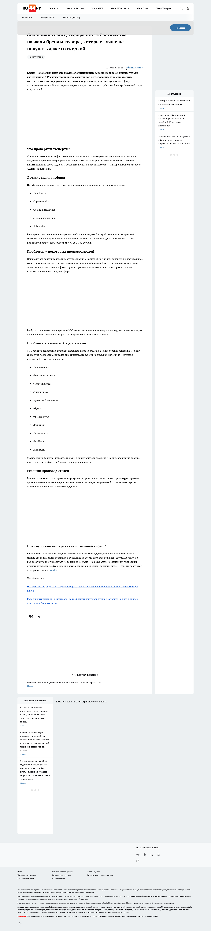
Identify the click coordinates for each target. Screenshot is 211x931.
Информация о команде (26, 875)
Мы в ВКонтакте (120, 8)
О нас (19, 872)
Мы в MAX (97, 8)
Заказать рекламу (71, 17)
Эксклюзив (26, 17)
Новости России (75, 8)
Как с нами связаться (25, 879)
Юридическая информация (62, 872)
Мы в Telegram (164, 8)
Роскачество (36, 56)
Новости (53, 8)
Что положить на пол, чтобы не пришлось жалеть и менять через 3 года (85, 684)
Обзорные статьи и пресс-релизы (100, 875)
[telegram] (40, 616)
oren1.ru (54, 570)
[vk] (31, 616)
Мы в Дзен (142, 8)
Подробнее (90, 892)
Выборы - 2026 (47, 17)
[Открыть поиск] (181, 8)
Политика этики (58, 879)
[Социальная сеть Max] (137, 860)
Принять (180, 27)
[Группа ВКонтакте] (137, 855)
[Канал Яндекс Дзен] (158, 855)
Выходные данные (94, 872)
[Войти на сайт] (188, 8)
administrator (134, 67)
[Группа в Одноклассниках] (144, 855)
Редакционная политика (61, 875)
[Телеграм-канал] (151, 855)
